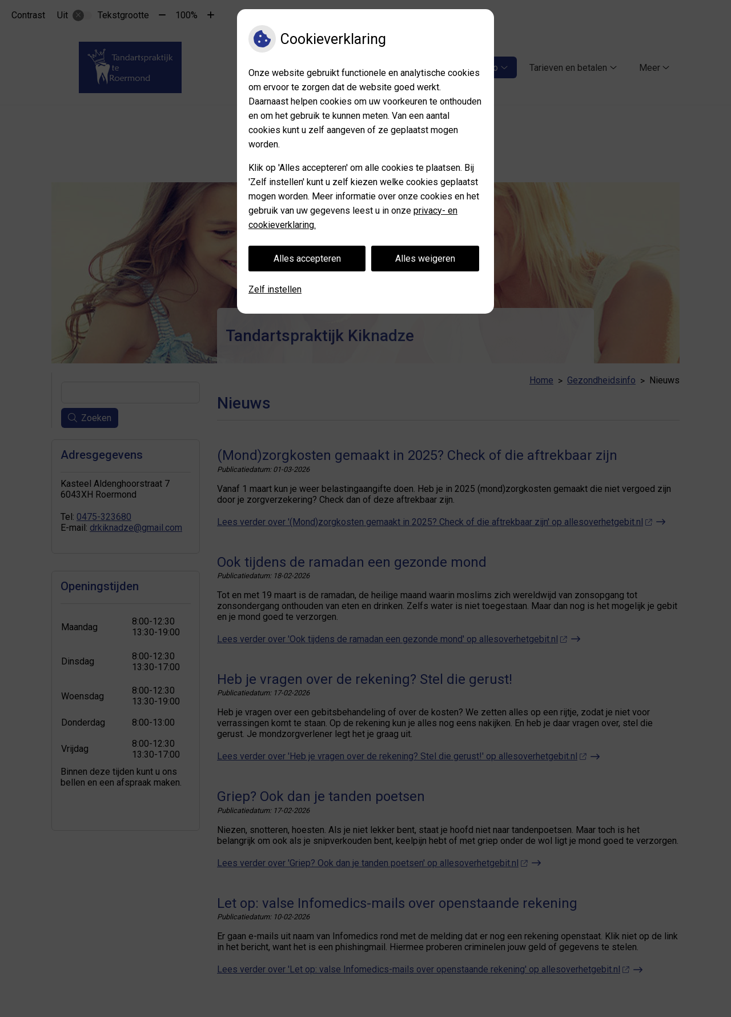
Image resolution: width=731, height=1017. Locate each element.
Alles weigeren (425, 258)
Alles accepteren (307, 258)
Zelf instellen (275, 289)
